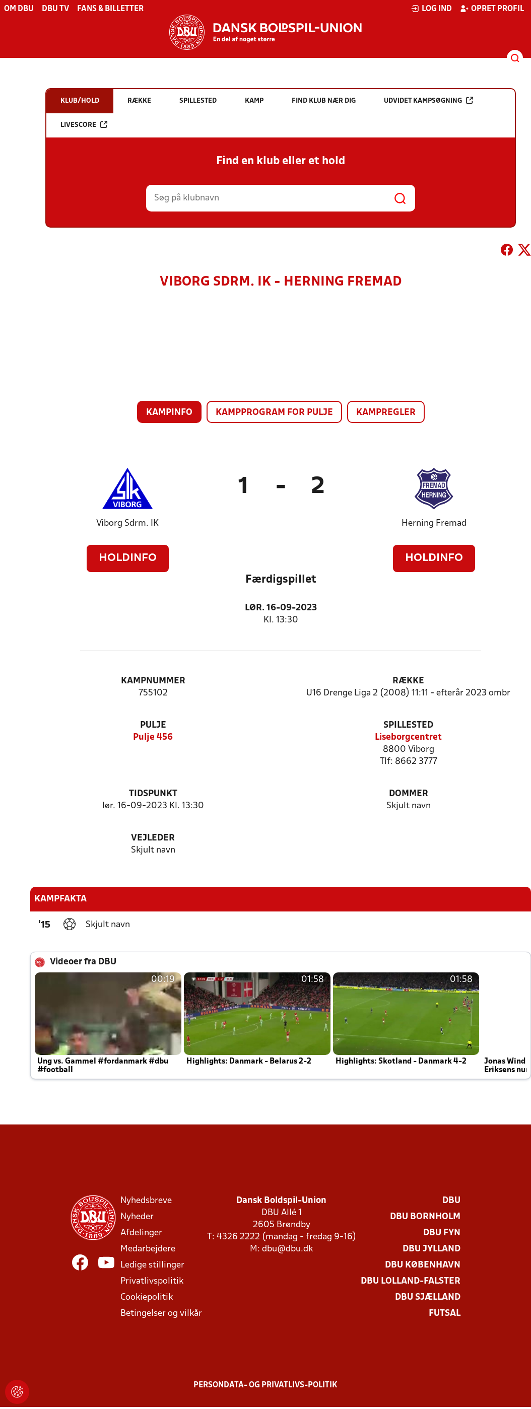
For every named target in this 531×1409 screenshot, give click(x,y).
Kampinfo (169, 412)
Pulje (153, 725)
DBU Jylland (431, 1249)
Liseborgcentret (408, 737)
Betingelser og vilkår (161, 1313)
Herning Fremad (434, 523)
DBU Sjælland (427, 1297)
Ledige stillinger (152, 1265)
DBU (451, 1200)
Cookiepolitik (146, 1297)
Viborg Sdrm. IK (127, 523)
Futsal (444, 1313)
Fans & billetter (110, 9)
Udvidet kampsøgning (428, 100)
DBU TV (55, 9)
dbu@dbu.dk (287, 1249)
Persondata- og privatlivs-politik (265, 1385)
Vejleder (153, 838)
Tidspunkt (153, 794)
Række (408, 681)
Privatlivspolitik (151, 1281)
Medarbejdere (147, 1249)
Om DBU (19, 9)
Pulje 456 (153, 737)
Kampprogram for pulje (274, 412)
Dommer (408, 794)
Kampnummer (153, 681)
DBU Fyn (441, 1233)
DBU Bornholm (425, 1217)
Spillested (408, 725)
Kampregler (386, 412)
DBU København (422, 1265)
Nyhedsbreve (146, 1200)
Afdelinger (141, 1233)
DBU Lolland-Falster (410, 1281)
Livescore (83, 124)
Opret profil (492, 8)
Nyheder (137, 1217)
